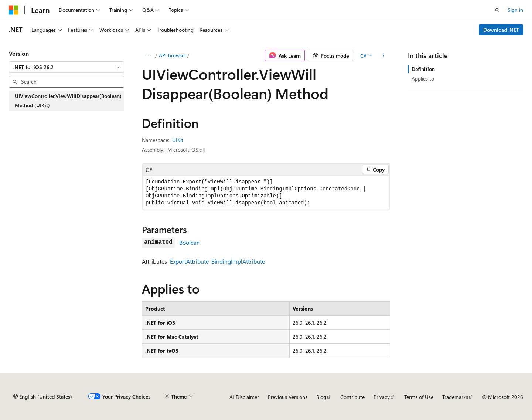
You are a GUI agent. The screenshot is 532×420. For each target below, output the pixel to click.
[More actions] (383, 55)
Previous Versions (287, 396)
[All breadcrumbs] (148, 55)
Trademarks (455, 396)
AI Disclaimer (244, 396)
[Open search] (497, 10)
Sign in (515, 9)
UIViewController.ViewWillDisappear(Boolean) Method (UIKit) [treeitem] (68, 100)
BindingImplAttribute (238, 261)
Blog (321, 396)
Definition (423, 68)
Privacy (382, 396)
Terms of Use (418, 396)
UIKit (177, 139)
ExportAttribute (189, 261)
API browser (172, 55)
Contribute (352, 396)
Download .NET (501, 29)
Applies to (423, 78)
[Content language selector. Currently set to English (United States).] (42, 397)
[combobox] (66, 67)
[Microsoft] (13, 10)
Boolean (189, 242)
